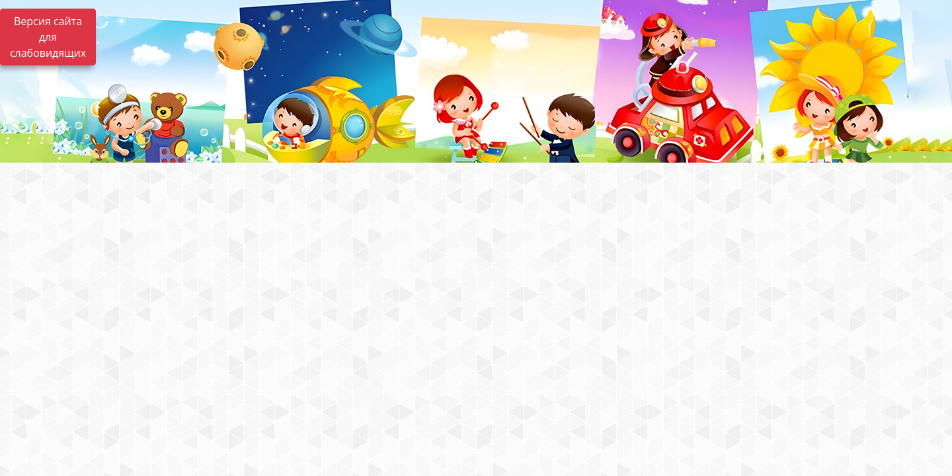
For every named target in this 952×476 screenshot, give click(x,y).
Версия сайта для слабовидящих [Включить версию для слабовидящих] (48, 37)
